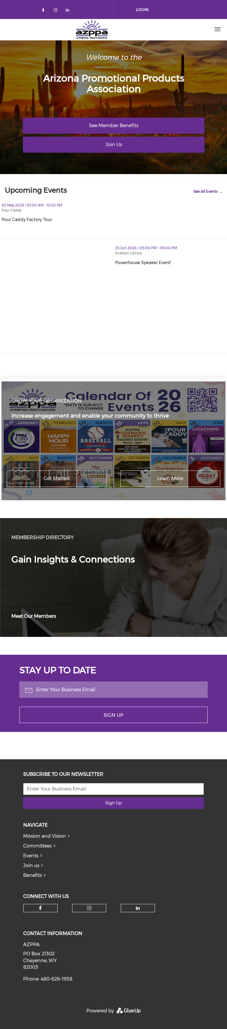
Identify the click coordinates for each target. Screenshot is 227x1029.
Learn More (170, 478)
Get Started (57, 478)
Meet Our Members (33, 616)
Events (30, 855)
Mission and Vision (44, 836)
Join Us (113, 144)
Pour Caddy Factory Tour (52, 219)
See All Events (205, 191)
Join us (31, 865)
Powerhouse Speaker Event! (169, 262)
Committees (37, 846)
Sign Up (113, 715)
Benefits (32, 875)
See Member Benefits (113, 125)
